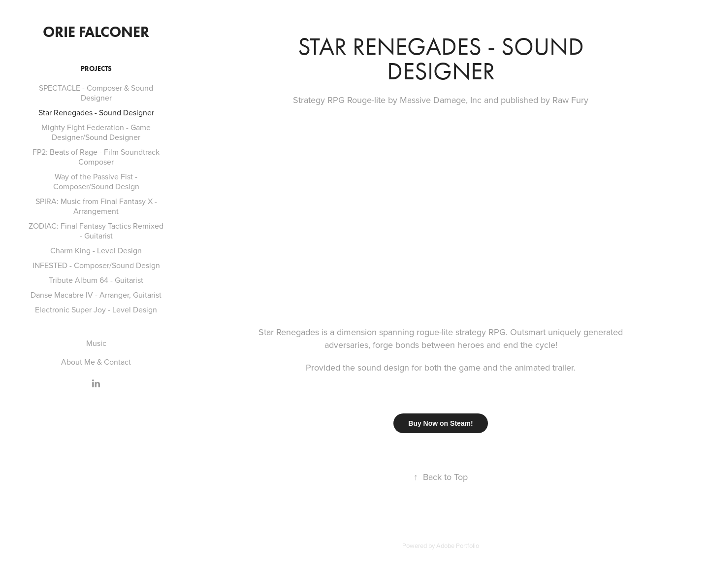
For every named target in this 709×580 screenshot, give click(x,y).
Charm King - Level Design (96, 250)
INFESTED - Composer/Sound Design (96, 265)
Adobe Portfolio (457, 545)
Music (96, 343)
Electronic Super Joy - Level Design (96, 309)
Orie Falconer (96, 32)
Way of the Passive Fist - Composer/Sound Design (96, 181)
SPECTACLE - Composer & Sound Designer (96, 92)
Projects (96, 69)
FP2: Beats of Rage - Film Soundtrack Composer (96, 156)
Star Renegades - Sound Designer (96, 112)
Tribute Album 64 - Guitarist (96, 279)
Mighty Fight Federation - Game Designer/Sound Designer (96, 132)
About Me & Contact (96, 361)
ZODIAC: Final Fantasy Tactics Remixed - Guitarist (96, 230)
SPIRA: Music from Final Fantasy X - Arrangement (96, 206)
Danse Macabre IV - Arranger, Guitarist (96, 294)
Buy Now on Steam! (440, 423)
